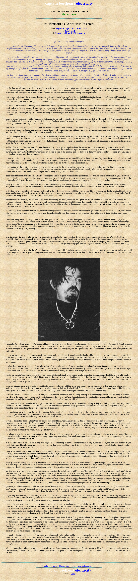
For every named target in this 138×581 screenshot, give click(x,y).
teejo (73, 574)
